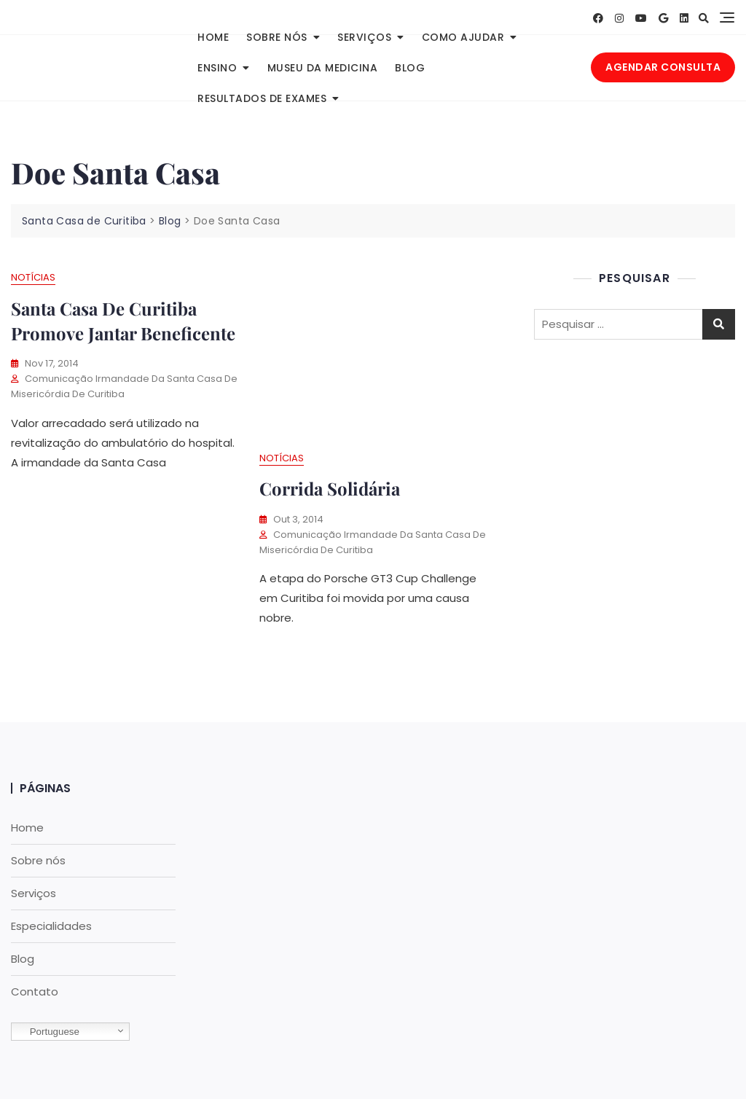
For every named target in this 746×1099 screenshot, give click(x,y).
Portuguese (47, 1032)
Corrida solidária (329, 488)
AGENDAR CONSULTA (663, 67)
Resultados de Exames (261, 98)
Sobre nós (276, 37)
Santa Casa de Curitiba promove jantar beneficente (123, 321)
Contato (34, 991)
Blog (410, 67)
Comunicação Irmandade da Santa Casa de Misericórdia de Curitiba (124, 386)
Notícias (33, 277)
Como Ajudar (463, 37)
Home (213, 37)
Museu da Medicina (322, 67)
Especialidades (51, 926)
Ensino (217, 67)
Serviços (364, 37)
